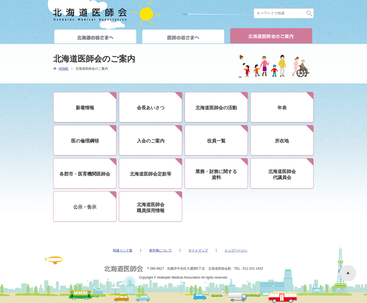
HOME (63, 69)
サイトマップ (198, 250)
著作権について (160, 250)
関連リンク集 (122, 250)
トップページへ (235, 250)
